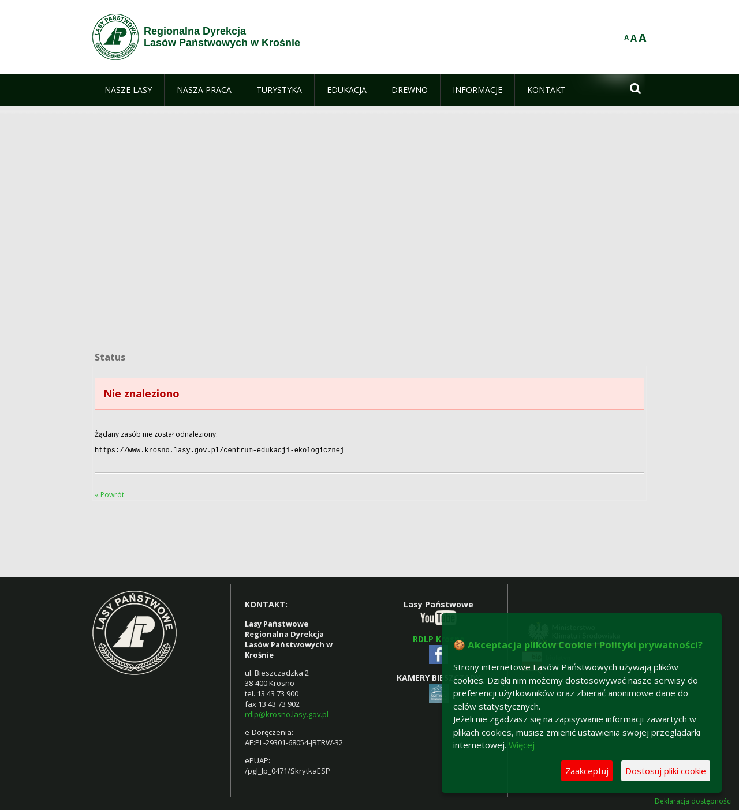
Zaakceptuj (587, 771)
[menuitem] (128, 90)
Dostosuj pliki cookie (665, 771)
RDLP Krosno (439, 637)
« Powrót (109, 493)
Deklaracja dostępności (693, 800)
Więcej (522, 745)
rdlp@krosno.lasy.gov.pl (287, 713)
